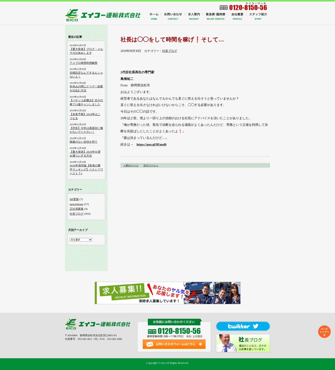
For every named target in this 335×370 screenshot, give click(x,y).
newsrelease (76, 204)
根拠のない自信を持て (83, 141)
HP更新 (74, 199)
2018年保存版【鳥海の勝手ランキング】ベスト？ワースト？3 (86, 169)
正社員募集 (77, 208)
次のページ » (150, 165)
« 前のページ (131, 165)
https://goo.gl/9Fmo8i (151, 144)
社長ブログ (169, 51)
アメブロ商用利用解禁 (83, 63)
